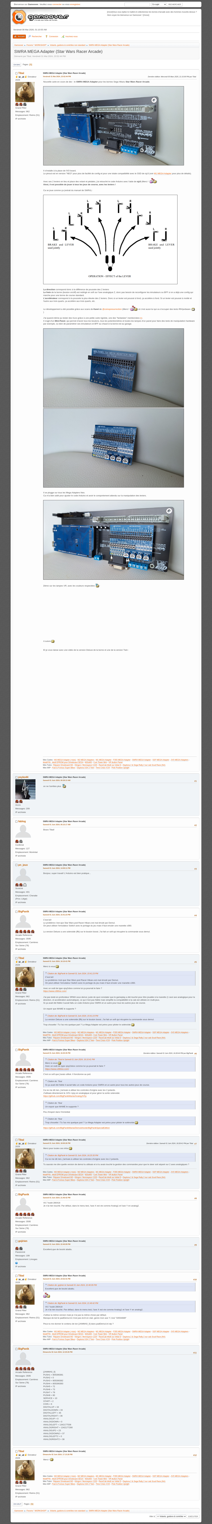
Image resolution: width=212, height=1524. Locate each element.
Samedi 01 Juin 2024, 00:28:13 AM (56, 780)
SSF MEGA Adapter (161, 760)
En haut (17, 1504)
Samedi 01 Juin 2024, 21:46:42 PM (56, 1198)
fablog (22, 821)
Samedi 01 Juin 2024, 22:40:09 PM (56, 1244)
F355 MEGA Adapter (122, 760)
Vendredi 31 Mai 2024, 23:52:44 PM (57, 76)
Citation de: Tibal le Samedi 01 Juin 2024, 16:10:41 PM (71, 1059)
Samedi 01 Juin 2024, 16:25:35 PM (56, 1053)
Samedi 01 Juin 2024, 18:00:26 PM (56, 1143)
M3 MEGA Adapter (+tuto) (65, 760)
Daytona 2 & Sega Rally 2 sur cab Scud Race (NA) (144, 765)
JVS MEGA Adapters (179, 760)
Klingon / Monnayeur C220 (86, 765)
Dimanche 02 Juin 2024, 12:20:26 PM (57, 1352)
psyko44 (23, 777)
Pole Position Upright (120, 768)
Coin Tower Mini (100, 762)
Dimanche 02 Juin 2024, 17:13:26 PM (57, 1454)
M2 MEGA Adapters (86, 760)
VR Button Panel (116, 762)
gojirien (22, 1241)
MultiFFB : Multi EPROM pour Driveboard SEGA (63, 762)
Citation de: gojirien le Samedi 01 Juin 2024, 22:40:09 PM (72, 1285)
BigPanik (23, 911)
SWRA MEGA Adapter (141, 760)
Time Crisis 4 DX (103, 768)
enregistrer (75, 4)
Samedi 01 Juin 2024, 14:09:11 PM (56, 868)
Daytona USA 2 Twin (85, 768)
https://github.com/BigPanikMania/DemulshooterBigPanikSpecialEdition (76, 1128)
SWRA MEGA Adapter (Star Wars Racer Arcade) (64, 73)
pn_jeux (23, 865)
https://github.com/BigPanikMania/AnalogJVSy (64, 1096)
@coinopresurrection (112, 309)
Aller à (152, 1516)
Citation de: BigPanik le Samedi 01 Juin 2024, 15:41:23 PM (72, 973)
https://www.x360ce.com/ (54, 991)
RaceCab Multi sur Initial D (110, 765)
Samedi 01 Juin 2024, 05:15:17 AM (56, 824)
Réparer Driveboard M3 (63, 765)
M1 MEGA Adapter (162, 173)
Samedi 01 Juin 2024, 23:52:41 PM (56, 1279)
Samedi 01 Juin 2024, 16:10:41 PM (56, 961)
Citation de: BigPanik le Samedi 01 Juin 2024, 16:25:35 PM (72, 1155)
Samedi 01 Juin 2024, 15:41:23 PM (56, 915)
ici (141, 318)
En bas (17, 65)
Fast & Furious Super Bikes (63, 768)
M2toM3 (88, 762)
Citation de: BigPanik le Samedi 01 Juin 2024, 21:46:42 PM (72, 1303)
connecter (57, 4)
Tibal (21, 73)
